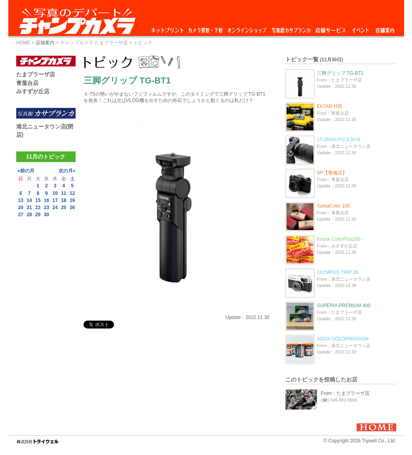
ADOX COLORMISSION (343, 339)
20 (20, 207)
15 (37, 200)
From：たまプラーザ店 (345, 393)
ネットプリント (168, 28)
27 (20, 214)
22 (37, 207)
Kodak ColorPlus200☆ (341, 239)
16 (46, 200)
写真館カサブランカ (290, 28)
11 (63, 193)
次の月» (67, 171)
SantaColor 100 (333, 206)
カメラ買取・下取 (205, 28)
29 (37, 214)
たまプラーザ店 (35, 74)
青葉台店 (27, 83)
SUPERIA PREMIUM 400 (343, 305)
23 (46, 207)
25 (63, 207)
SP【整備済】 (332, 173)
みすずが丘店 (32, 91)
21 (29, 207)
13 (20, 200)
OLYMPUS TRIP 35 (338, 272)
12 (72, 193)
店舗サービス (330, 28)
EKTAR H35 (329, 106)
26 (72, 207)
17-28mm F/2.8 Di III (338, 139)
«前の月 (26, 171)
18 (63, 200)
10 (54, 193)
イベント (360, 28)
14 (29, 200)
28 (29, 214)
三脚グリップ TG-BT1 (340, 73)
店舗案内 (385, 28)
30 (46, 214)
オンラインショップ (246, 28)
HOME (23, 42)
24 (54, 207)
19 (72, 200)
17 (54, 200)
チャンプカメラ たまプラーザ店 (94, 42)
